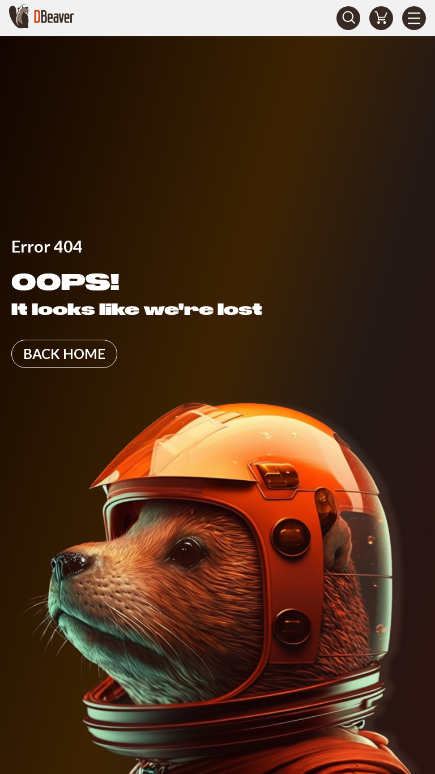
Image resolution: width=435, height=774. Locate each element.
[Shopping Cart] (381, 18)
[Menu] (414, 18)
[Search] (348, 18)
